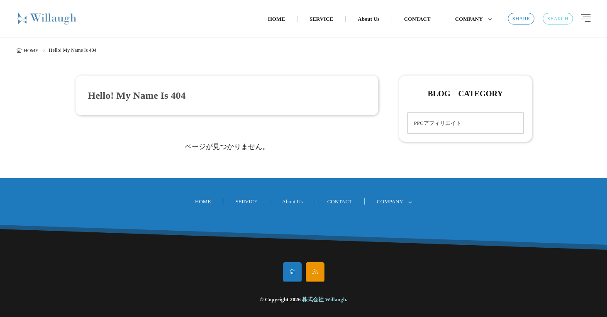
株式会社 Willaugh (324, 299)
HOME (276, 19)
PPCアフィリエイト (437, 123)
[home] (292, 272)
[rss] (315, 272)
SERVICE (321, 19)
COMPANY (469, 19)
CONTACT (417, 19)
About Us (368, 19)
